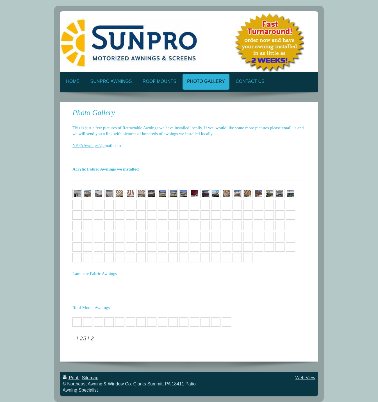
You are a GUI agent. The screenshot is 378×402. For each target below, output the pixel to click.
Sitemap (90, 377)
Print (71, 377)
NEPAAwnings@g (88, 145)
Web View (305, 377)
